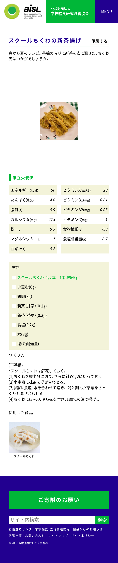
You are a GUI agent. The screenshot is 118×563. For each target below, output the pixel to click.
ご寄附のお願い (59, 500)
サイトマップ (58, 535)
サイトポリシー (82, 535)
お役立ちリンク (20, 529)
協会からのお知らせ (88, 529)
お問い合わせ (35, 535)
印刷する (99, 41)
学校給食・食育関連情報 (52, 529)
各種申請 (15, 535)
